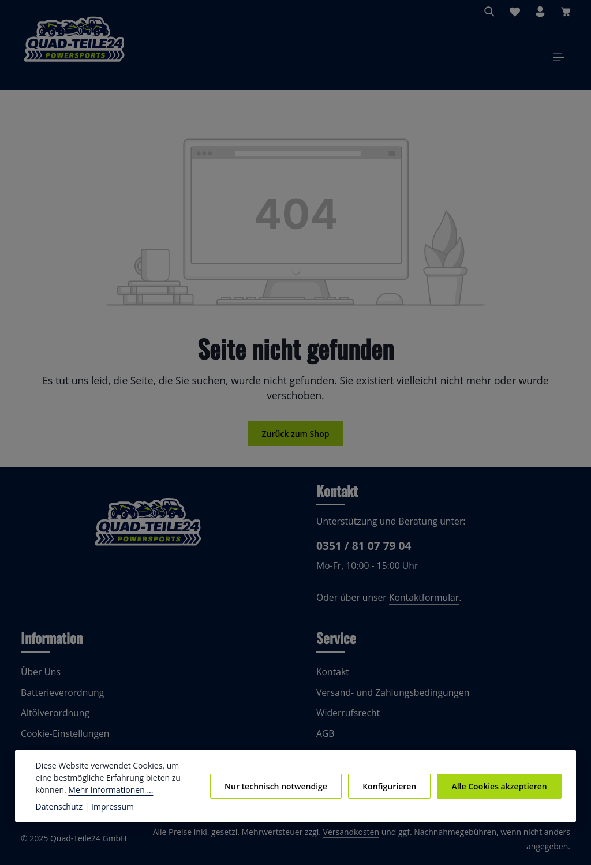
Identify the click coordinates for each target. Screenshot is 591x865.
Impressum (107, 806)
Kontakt (331, 676)
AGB (325, 737)
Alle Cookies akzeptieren (500, 786)
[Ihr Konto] (540, 11)
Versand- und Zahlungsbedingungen (389, 696)
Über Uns (40, 676)
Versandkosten (362, 835)
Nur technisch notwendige (282, 786)
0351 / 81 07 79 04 (362, 549)
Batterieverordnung (59, 696)
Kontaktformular (417, 601)
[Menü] (558, 58)
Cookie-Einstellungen (64, 737)
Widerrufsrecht (345, 717)
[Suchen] (489, 11)
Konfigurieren (393, 786)
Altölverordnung (52, 717)
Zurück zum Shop (295, 436)
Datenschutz (58, 806)
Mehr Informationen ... (75, 789)
